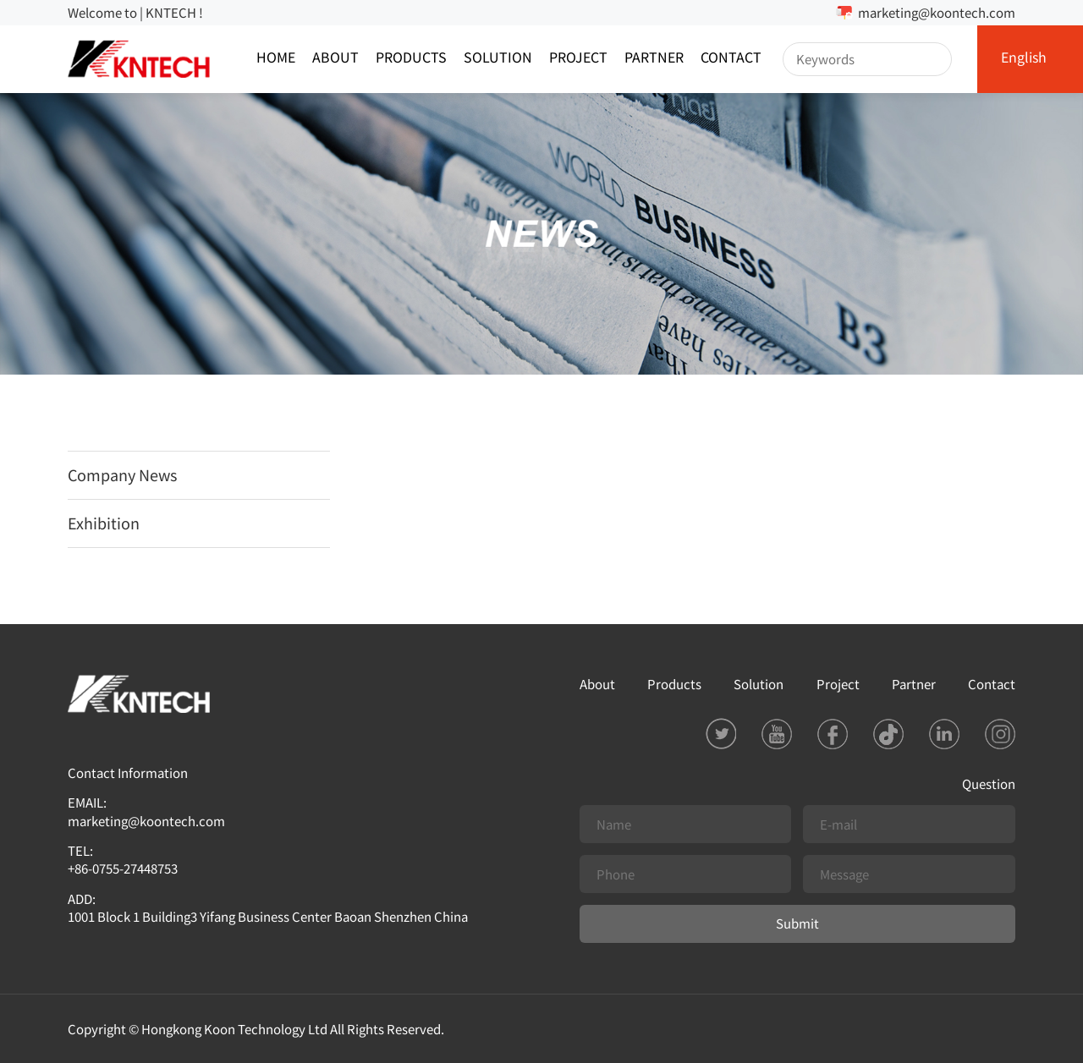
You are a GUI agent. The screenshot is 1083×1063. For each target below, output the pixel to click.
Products (411, 59)
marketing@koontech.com (936, 12)
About (335, 59)
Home (275, 59)
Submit (797, 923)
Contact (731, 59)
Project (578, 59)
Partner (654, 59)
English (1024, 59)
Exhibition (104, 523)
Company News (122, 474)
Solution (498, 59)
